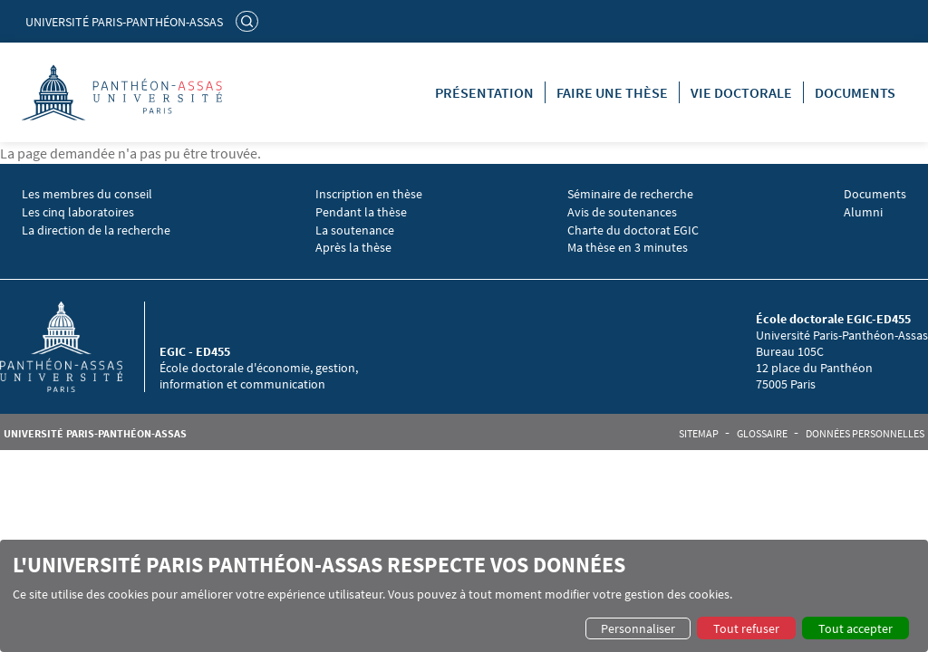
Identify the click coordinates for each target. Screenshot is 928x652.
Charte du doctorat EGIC (633, 230)
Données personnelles (865, 433)
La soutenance (354, 230)
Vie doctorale (741, 92)
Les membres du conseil (87, 194)
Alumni (863, 212)
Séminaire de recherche (630, 194)
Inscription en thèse (368, 194)
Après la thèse (353, 247)
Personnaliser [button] (638, 628)
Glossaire (762, 433)
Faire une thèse (612, 92)
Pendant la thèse (361, 212)
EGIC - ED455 (195, 351)
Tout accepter (855, 628)
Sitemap (699, 433)
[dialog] (464, 596)
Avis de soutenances (622, 212)
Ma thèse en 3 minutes (627, 247)
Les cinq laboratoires (78, 212)
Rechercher (249, 21)
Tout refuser (746, 628)
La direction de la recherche (96, 230)
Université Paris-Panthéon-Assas (124, 21)
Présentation (484, 92)
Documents (855, 92)
